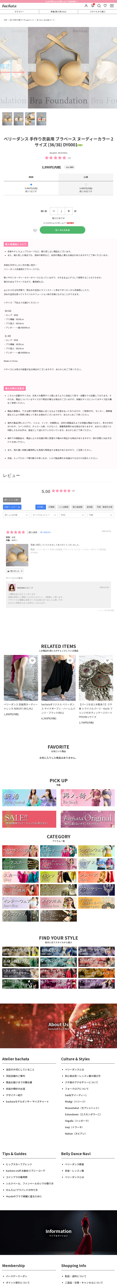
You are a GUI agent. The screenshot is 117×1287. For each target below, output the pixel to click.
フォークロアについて (77, 1088)
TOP (5, 20)
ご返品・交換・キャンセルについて (84, 1282)
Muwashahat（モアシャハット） (82, 1108)
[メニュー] (112, 6)
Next (85, 68)
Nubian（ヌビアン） (76, 1133)
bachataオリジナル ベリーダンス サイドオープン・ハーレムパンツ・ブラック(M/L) (58, 708)
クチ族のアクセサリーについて (81, 1082)
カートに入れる (62, 229)
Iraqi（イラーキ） (74, 1127)
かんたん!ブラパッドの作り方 (22, 1190)
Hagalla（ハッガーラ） (77, 1120)
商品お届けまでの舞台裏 (19, 1082)
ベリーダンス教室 (74, 1164)
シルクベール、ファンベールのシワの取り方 (30, 1183)
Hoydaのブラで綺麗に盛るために (24, 1196)
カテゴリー (19, 11)
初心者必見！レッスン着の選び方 (83, 1076)
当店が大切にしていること (20, 1069)
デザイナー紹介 (14, 1095)
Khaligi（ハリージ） (76, 1101)
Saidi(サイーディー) (75, 1095)
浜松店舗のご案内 (15, 1076)
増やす (68, 211)
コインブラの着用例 (16, 1177)
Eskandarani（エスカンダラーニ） (83, 1114)
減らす (54, 211)
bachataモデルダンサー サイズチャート (27, 1101)
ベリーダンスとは (74, 1069)
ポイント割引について (18, 1282)
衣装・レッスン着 (74, 1170)
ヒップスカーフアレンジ (19, 1164)
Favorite (35, 231)
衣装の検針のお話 (15, 1088)
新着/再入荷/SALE (58, 11)
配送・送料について (75, 1276)
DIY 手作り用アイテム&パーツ (22, 20)
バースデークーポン (16, 1276)
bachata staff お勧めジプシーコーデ (25, 1170)
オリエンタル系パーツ (45, 20)
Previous (32, 68)
